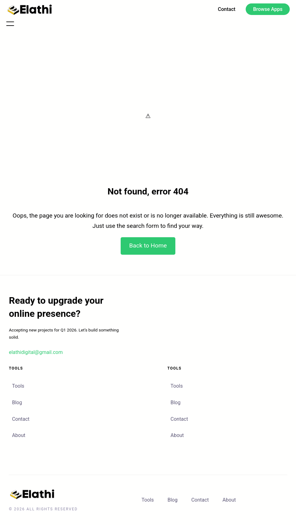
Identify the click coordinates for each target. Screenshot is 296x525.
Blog (17, 402)
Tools (18, 386)
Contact (20, 419)
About (18, 435)
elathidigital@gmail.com (36, 352)
